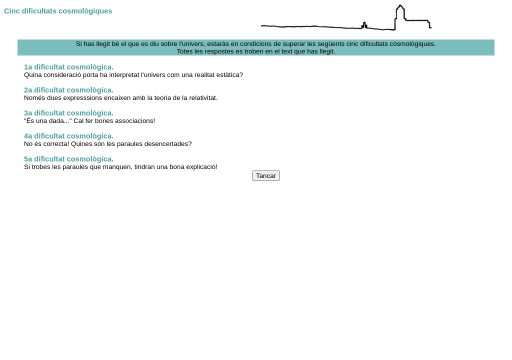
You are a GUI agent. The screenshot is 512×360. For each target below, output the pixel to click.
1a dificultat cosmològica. (69, 67)
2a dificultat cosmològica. (69, 90)
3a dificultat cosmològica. (69, 113)
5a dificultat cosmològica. (69, 159)
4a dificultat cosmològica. (69, 136)
